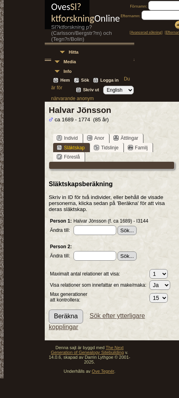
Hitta (73, 52)
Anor (95, 138)
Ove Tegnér (103, 371)
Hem (65, 80)
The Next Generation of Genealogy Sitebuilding (87, 350)
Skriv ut (91, 89)
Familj (138, 148)
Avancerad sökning (146, 32)
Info (68, 71)
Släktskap (71, 148)
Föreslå (68, 157)
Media (70, 61)
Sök (85, 80)
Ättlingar (125, 138)
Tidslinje (106, 148)
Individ (67, 138)
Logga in (109, 80)
